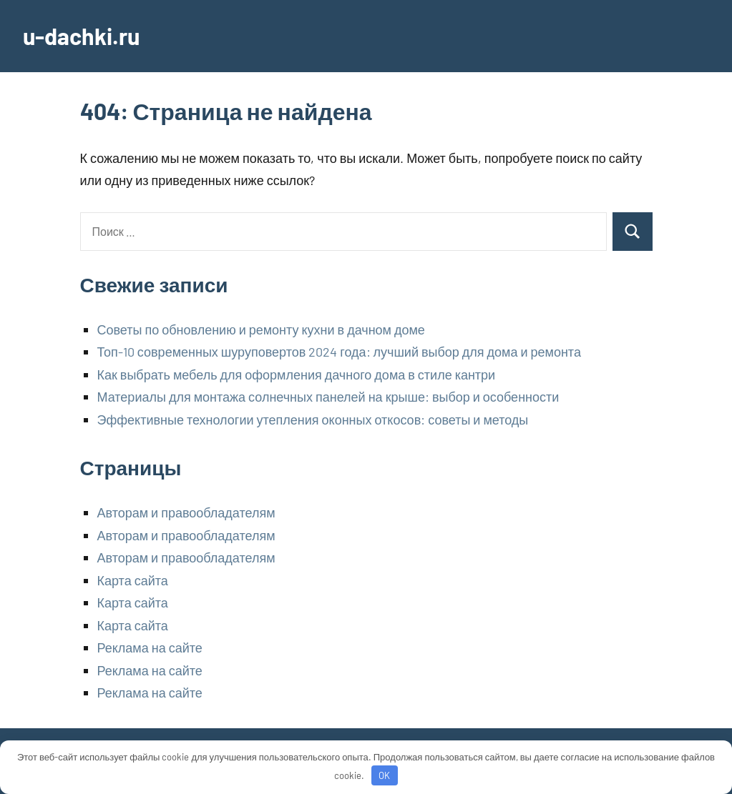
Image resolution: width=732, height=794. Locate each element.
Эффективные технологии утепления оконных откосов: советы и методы (313, 419)
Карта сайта (132, 580)
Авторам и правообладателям (186, 512)
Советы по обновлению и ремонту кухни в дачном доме (261, 329)
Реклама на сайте (149, 647)
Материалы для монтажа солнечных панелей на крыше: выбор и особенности (328, 397)
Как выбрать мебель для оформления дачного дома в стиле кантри (296, 374)
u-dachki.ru (81, 35)
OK (384, 775)
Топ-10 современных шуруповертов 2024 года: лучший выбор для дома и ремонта (339, 351)
